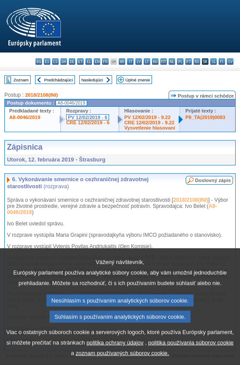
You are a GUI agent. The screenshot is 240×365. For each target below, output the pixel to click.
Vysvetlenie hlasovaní (149, 127)
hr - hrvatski (122, 61)
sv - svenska (230, 61)
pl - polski (180, 61)
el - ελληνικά (88, 61)
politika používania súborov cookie (190, 354)
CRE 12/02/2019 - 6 (87, 122)
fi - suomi (222, 61)
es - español (47, 61)
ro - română (197, 61)
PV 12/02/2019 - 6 (87, 117)
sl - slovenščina (213, 61)
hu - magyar (155, 61)
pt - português (188, 61)
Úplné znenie (138, 79)
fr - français (105, 61)
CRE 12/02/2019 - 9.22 (149, 122)
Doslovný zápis (213, 180)
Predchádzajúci (58, 79)
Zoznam (21, 79)
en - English (97, 61)
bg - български (38, 61)
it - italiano (130, 61)
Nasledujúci (92, 79)
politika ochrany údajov (114, 354)
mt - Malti (163, 61)
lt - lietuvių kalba (147, 61)
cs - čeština (55, 61)
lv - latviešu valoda (138, 61)
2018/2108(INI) (41, 95)
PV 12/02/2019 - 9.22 (147, 117)
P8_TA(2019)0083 (205, 117)
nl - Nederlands (172, 61)
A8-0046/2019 (24, 117)
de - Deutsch (72, 61)
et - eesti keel (80, 61)
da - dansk (63, 61)
